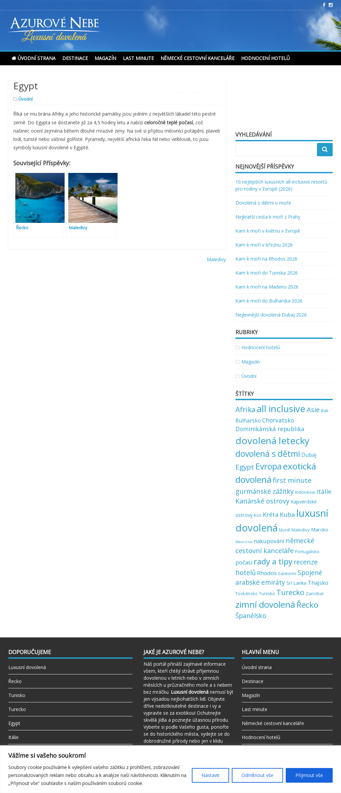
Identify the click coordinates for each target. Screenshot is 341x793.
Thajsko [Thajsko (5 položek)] (318, 582)
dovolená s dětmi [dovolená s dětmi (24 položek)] (267, 453)
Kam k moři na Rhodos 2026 (266, 259)
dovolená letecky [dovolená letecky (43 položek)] (272, 440)
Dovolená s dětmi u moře (263, 203)
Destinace (75, 58)
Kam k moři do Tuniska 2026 (266, 273)
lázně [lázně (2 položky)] (284, 530)
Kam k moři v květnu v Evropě (267, 231)
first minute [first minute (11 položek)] (292, 480)
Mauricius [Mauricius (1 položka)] (243, 541)
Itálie (13, 737)
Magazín (105, 58)
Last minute (138, 58)
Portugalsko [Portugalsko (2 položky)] (307, 551)
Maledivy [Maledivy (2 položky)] (300, 530)
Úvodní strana (37, 58)
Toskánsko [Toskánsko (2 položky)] (246, 593)
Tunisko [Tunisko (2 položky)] (267, 593)
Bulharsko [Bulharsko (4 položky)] (248, 420)
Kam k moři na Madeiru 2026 (266, 287)
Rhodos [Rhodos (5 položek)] (267, 573)
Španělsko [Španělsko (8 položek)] (250, 615)
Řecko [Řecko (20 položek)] (307, 604)
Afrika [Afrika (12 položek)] (245, 409)
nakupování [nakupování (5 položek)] (269, 541)
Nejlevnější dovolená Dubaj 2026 (271, 315)
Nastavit (210, 775)
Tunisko (16, 695)
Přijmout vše (309, 775)
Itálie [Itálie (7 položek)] (324, 491)
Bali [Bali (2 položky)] (324, 410)
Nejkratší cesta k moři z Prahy (267, 217)
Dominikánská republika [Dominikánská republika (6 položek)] (269, 429)
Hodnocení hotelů (265, 58)
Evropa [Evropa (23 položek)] (268, 466)
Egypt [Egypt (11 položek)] (244, 466)
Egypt (14, 723)
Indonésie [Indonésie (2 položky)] (305, 492)
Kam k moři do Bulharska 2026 (268, 301)
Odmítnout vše (257, 775)
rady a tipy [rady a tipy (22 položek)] (273, 561)
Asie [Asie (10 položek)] (313, 409)
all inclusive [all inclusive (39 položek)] (281, 408)
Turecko (17, 709)
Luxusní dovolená (27, 667)
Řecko (15, 681)
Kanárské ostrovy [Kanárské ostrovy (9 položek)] (262, 500)
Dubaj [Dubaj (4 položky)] (308, 454)
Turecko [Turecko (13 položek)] (290, 592)
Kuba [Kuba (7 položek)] (287, 514)
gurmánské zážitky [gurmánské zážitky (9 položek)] (264, 491)
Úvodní (25, 99)
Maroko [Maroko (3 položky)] (319, 529)
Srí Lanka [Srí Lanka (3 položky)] (296, 582)
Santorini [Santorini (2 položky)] (287, 573)
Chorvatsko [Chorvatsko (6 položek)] (278, 420)
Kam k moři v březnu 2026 (264, 245)
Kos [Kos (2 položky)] (257, 515)
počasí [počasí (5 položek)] (243, 562)
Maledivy (216, 259)
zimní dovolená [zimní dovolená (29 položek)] (265, 604)
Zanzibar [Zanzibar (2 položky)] (315, 593)
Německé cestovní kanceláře (197, 58)
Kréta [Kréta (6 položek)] (270, 514)
